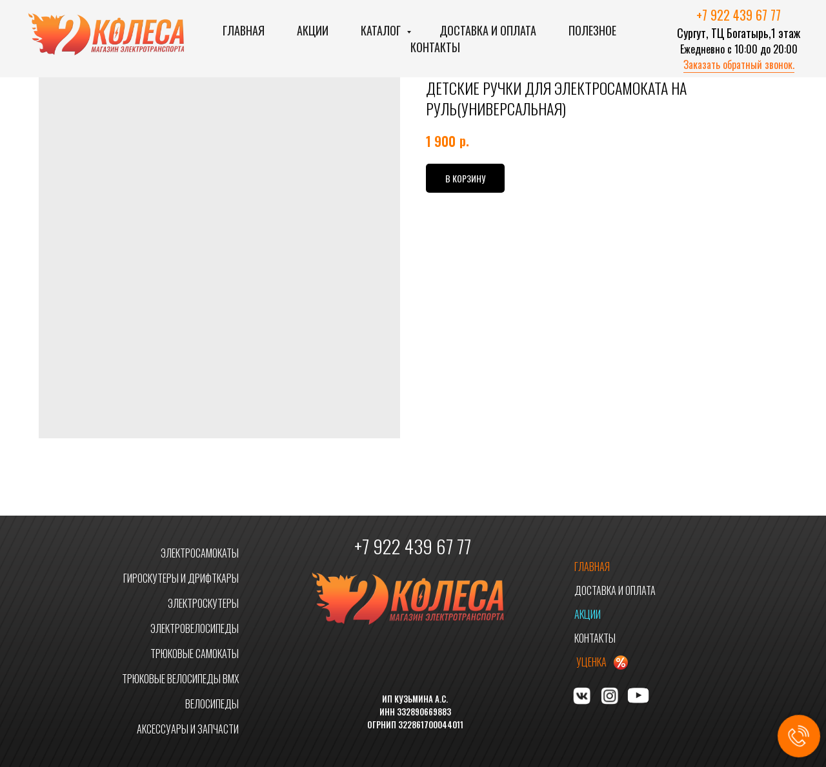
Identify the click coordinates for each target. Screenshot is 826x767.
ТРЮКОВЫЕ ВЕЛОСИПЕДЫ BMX (180, 678)
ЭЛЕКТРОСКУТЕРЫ (203, 603)
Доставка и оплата (487, 30)
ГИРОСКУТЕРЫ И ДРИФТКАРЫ (181, 578)
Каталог (382, 30)
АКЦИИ (587, 614)
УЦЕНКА (591, 662)
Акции (312, 30)
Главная (244, 30)
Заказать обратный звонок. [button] (738, 64)
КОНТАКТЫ (595, 638)
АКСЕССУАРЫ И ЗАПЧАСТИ (188, 729)
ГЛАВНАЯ (592, 566)
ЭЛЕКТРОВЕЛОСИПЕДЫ (194, 628)
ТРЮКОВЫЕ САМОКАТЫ (194, 653)
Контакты (435, 47)
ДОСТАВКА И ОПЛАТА (615, 590)
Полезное (592, 30)
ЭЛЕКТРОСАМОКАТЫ (200, 553)
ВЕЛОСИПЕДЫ (212, 704)
